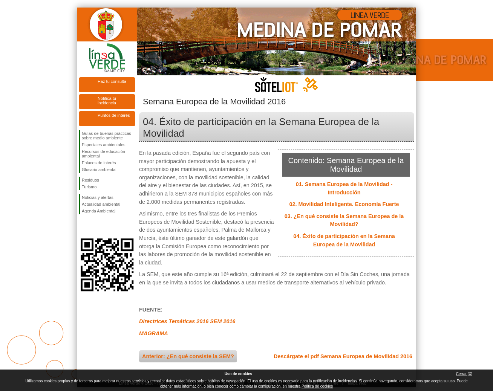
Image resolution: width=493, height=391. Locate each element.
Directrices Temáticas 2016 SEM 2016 (187, 321)
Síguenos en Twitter (95, 226)
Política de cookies (317, 386)
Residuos (90, 180)
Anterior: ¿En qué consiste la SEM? (188, 356)
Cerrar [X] (464, 374)
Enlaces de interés (99, 162)
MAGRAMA (153, 333)
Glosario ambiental (99, 169)
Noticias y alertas (97, 197)
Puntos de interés (114, 115)
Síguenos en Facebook (83, 226)
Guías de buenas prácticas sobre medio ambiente (106, 135)
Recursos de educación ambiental (103, 153)
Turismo (89, 187)
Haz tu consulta (112, 81)
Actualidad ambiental (101, 204)
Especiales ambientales (104, 144)
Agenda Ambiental (98, 211)
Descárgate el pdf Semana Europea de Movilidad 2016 (343, 356)
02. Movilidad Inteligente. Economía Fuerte (344, 204)
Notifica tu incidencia (107, 100)
